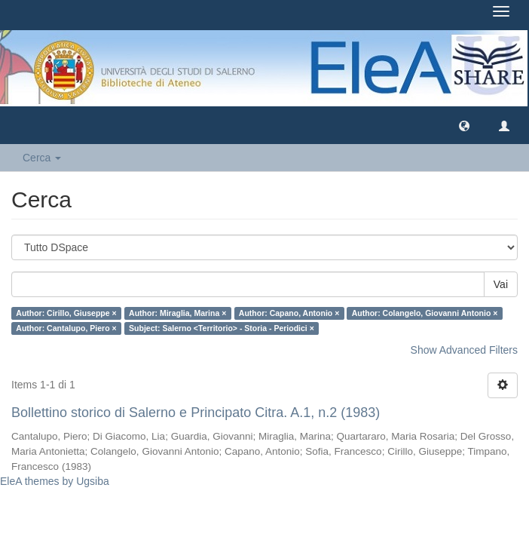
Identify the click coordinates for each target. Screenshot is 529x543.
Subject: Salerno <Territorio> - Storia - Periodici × (221, 328)
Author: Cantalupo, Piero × (66, 328)
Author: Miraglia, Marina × (177, 313)
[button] (464, 125)
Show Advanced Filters (464, 350)
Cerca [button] (42, 158)
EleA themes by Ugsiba (54, 481)
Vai (501, 284)
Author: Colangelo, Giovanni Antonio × (425, 313)
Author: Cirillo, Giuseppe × (66, 313)
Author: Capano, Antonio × (289, 313)
